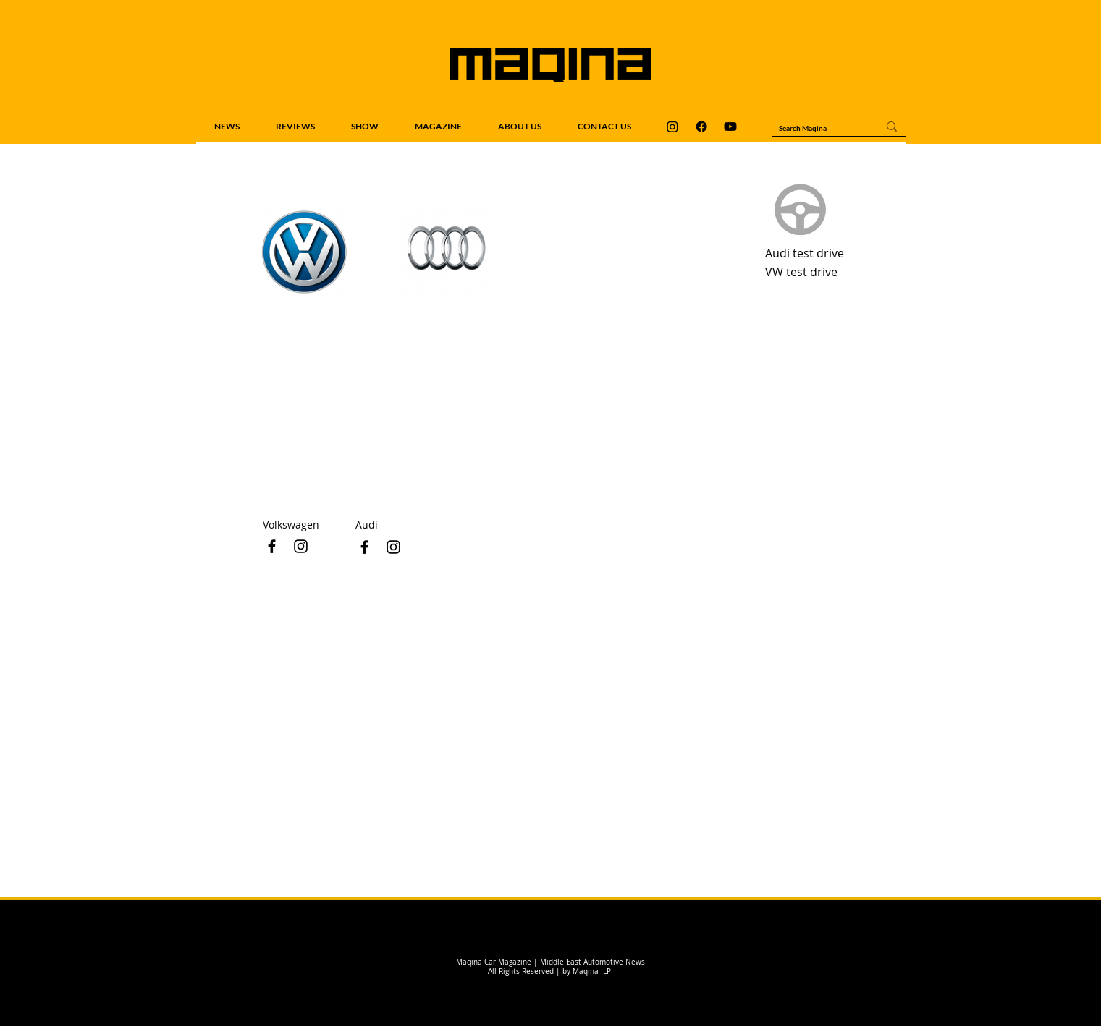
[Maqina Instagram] (672, 126)
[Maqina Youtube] (730, 126)
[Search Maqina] (817, 128)
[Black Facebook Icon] (364, 547)
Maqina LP (593, 971)
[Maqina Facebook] (701, 126)
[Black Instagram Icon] (393, 547)
